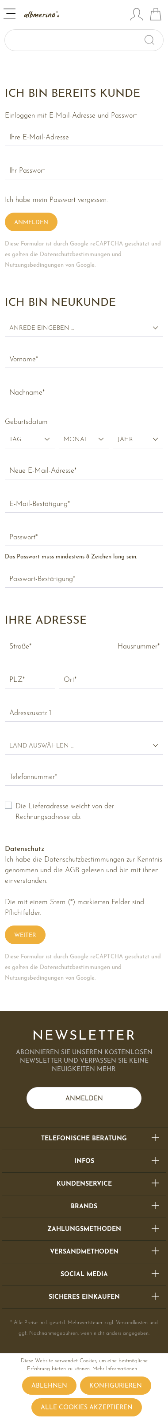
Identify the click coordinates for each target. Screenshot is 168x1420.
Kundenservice (84, 1184)
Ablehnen (49, 1386)
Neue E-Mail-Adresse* (42, 471)
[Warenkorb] (155, 16)
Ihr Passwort (27, 170)
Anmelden (31, 222)
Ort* (70, 680)
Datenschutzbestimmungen (75, 254)
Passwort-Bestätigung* (42, 579)
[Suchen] (153, 40)
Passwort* (23, 537)
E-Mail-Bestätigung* (39, 504)
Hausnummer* (139, 646)
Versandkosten (132, 1322)
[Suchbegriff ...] (73, 40)
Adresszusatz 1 (30, 713)
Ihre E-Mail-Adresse (39, 137)
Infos (84, 1161)
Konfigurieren (115, 1386)
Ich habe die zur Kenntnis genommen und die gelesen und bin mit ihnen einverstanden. (83, 870)
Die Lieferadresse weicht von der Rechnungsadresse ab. (64, 812)
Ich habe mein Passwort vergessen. (56, 200)
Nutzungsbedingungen (34, 265)
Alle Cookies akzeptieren (87, 1407)
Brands (84, 1206)
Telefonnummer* (33, 777)
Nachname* (27, 392)
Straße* (20, 646)
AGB (72, 870)
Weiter (25, 935)
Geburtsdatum (26, 422)
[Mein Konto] (136, 16)
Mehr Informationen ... (116, 1369)
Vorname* (23, 359)
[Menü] (10, 15)
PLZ (17, 680)
